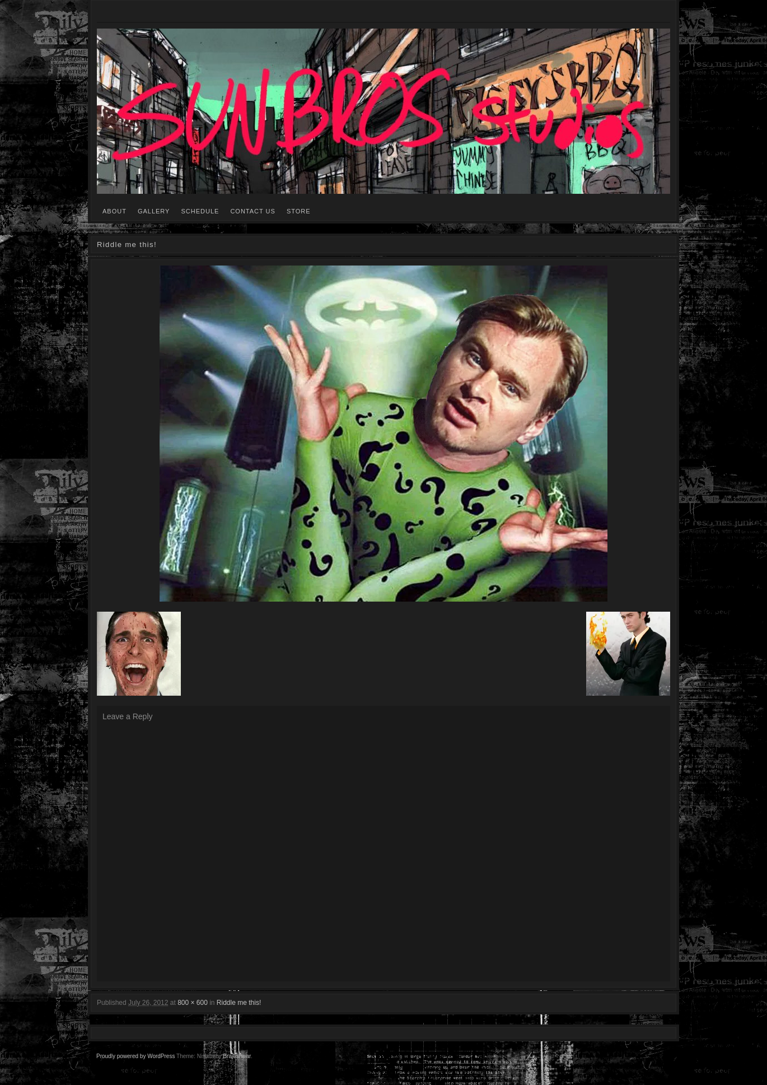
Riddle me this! (239, 1003)
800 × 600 (192, 1003)
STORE (299, 211)
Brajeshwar (236, 1056)
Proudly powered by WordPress (135, 1056)
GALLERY (154, 211)
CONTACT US (252, 211)
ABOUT (114, 211)
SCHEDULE (200, 211)
